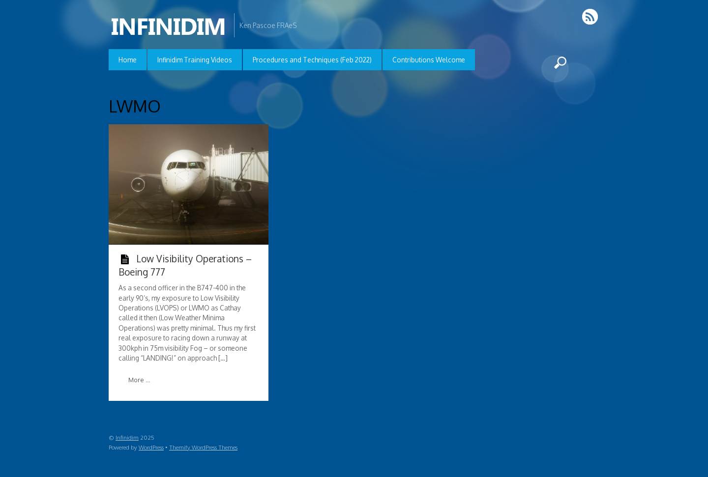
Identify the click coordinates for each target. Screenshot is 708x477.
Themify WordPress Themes (203, 447)
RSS (590, 16)
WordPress (151, 447)
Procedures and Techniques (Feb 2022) (312, 60)
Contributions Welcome (428, 60)
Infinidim (127, 437)
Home (127, 60)
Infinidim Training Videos (194, 60)
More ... (139, 380)
